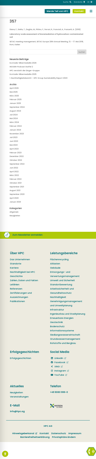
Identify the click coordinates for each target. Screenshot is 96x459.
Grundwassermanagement (65, 338)
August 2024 (15, 111)
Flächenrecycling (59, 259)
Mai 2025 (14, 92)
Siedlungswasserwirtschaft (65, 334)
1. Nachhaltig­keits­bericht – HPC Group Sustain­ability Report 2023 (38, 78)
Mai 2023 (14, 145)
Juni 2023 (14, 141)
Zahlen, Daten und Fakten (24, 280)
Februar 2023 (16, 152)
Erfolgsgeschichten (20, 358)
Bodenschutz (57, 326)
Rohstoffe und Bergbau (63, 343)
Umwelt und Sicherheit (62, 280)
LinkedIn (56, 358)
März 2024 (14, 122)
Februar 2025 (16, 99)
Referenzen (16, 288)
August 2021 (15, 190)
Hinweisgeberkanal (23, 433)
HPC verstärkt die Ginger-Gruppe (25, 70)
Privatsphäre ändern (64, 437)
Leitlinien (14, 284)
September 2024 (17, 107)
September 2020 (17, 194)
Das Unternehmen (20, 259)
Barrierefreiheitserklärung (35, 437)
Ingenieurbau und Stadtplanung (67, 313)
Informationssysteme (62, 330)
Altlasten (55, 263)
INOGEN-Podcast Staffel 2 (21, 66)
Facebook (57, 362)
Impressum (74, 433)
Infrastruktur (57, 309)
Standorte (15, 263)
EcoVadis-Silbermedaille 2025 (23, 74)
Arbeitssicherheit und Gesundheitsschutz (62, 290)
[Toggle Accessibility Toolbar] (5, 454)
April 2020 (14, 198)
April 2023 (14, 149)
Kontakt (44, 433)
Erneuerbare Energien (61, 318)
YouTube (57, 374)
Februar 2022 (16, 179)
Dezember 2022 (17, 156)
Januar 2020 (15, 202)
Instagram (58, 370)
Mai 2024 (14, 118)
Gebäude (55, 267)
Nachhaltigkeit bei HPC (22, 272)
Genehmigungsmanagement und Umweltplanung (66, 303)
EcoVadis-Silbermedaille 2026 (23, 63)
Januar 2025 (15, 103)
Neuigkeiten (15, 215)
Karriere (14, 267)
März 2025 (14, 96)
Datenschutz (58, 433)
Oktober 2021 (16, 183)
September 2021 (17, 186)
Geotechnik (56, 322)
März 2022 (14, 175)
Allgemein (14, 212)
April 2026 (14, 88)
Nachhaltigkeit (58, 297)
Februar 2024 (16, 126)
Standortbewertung (61, 284)
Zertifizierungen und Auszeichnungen (21, 295)
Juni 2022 (14, 168)
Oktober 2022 (16, 160)
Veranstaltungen (19, 396)
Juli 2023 (13, 137)
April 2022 (14, 171)
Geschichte (16, 276)
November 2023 (17, 133)
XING (55, 366)
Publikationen (17, 301)
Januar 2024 (15, 130)
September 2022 (17, 164)
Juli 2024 (14, 114)
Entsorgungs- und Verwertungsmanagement (65, 274)
